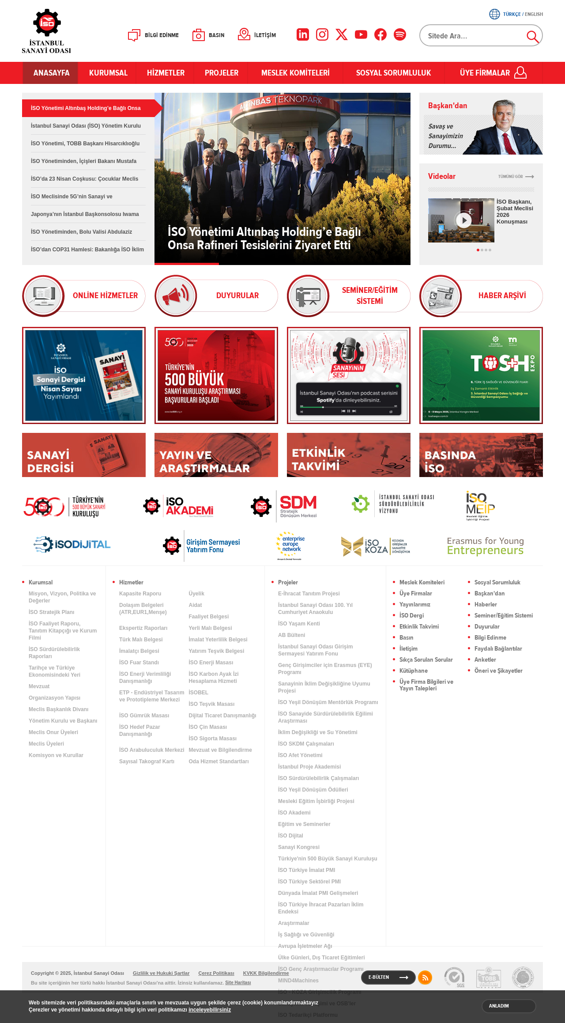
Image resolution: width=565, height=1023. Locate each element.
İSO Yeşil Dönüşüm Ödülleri (313, 790)
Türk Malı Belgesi (141, 640)
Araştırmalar (293, 923)
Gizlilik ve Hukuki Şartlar (161, 973)
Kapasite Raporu (140, 594)
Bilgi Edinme (490, 638)
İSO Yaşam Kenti (299, 624)
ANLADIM (499, 1005)
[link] (265, 506)
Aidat (195, 605)
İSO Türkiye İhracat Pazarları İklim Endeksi (320, 908)
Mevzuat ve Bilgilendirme (220, 750)
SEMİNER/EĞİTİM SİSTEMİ (370, 296)
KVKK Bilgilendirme (266, 973)
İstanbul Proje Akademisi (309, 767)
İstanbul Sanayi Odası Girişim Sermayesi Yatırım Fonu (315, 650)
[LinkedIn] (303, 34)
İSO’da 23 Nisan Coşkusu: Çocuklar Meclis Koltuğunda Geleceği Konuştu (84, 182)
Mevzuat (39, 686)
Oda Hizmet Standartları (219, 761)
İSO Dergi (411, 616)
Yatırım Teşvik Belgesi (217, 651)
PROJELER (221, 73)
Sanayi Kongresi (299, 847)
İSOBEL (199, 693)
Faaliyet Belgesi (209, 617)
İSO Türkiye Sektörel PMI (309, 882)
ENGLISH (534, 14)
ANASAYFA (50, 73)
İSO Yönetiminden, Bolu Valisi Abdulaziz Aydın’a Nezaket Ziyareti (81, 235)
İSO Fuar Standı (139, 662)
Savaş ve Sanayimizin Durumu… (445, 136)
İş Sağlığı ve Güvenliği (306, 935)
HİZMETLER (165, 73)
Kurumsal (41, 583)
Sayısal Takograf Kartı (146, 761)
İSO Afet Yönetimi (300, 755)
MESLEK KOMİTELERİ (295, 73)
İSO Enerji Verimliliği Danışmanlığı (145, 677)
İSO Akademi (167, 505)
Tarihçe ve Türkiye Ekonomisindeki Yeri (54, 671)
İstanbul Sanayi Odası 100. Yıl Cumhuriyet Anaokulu (315, 608)
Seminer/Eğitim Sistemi (504, 616)
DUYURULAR (237, 295)
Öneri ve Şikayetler (499, 671)
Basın (406, 638)
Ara (533, 37)
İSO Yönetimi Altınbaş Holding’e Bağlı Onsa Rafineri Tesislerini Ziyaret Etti (86, 111)
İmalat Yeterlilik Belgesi (218, 640)
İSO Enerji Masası (211, 662)
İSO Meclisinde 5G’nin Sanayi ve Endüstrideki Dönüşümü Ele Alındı (74, 199)
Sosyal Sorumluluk (497, 583)
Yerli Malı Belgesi (210, 628)
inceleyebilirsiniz (209, 1010)
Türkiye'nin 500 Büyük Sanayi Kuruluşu (327, 859)
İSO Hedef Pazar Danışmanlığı (139, 730)
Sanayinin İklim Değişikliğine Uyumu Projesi (324, 687)
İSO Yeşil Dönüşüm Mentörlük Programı (328, 702)
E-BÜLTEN (379, 977)
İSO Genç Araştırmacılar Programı (321, 969)
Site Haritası (238, 982)
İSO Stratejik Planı (51, 612)
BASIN (216, 35)
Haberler (486, 605)
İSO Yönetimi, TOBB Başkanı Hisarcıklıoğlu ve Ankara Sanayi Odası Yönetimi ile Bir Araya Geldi (85, 146)
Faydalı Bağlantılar (498, 649)
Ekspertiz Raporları (143, 628)
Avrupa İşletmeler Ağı (305, 946)
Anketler (485, 660)
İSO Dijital (290, 836)
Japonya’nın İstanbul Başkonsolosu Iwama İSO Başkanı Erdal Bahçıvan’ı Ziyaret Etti (85, 217)
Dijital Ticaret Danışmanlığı (222, 715)
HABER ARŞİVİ (502, 295)
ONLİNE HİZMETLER (105, 295)
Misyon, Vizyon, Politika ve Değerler (62, 597)
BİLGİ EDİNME (162, 35)
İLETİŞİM (265, 35)
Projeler (288, 583)
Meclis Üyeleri (46, 744)
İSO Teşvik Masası (212, 704)
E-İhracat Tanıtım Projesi (309, 594)
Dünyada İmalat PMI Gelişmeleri (318, 893)
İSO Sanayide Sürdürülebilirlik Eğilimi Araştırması (325, 717)
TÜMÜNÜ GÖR (510, 176)
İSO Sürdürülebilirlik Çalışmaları (318, 778)
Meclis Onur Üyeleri (53, 732)
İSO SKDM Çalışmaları (306, 744)
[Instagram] (322, 34)
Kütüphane (413, 671)
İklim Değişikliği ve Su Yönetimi (318, 732)
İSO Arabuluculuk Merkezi (152, 750)
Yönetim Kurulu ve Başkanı (63, 721)
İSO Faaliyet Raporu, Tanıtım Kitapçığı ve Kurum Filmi (63, 631)
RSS (425, 977)
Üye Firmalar (415, 594)
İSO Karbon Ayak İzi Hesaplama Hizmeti (214, 677)
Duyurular (487, 627)
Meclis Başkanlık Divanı (58, 709)
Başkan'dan (447, 105)
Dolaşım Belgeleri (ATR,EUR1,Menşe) (143, 608)
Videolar (442, 176)
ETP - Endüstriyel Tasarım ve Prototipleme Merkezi (152, 696)
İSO (69, 31)
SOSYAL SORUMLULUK (393, 73)
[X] (341, 34)
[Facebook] (380, 34)
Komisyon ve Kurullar (56, 755)
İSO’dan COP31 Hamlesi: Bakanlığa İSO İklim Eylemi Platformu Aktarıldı (87, 252)
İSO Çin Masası (208, 727)
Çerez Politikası (216, 973)
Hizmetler (131, 583)
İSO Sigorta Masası (213, 738)
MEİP (465, 505)
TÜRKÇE (512, 14)
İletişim (408, 649)
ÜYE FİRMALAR (485, 73)
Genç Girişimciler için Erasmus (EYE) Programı (325, 668)
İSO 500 (70, 505)
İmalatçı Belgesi (139, 651)
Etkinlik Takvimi (419, 627)
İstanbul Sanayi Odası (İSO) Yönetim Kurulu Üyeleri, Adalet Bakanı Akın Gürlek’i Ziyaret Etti (86, 129)
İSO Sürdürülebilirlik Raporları (54, 652)
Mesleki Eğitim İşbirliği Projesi (316, 801)
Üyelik (196, 594)
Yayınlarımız (414, 605)
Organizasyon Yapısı (54, 698)
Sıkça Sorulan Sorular (426, 660)
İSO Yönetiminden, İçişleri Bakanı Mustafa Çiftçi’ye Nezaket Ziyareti (83, 164)
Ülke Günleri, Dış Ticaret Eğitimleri (321, 958)
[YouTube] (361, 34)
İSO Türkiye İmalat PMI (306, 870)
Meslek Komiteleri (421, 583)
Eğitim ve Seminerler (304, 824)
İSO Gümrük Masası (144, 715)
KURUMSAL (107, 73)
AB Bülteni (291, 635)
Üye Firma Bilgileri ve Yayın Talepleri (426, 685)
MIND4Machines (298, 981)
